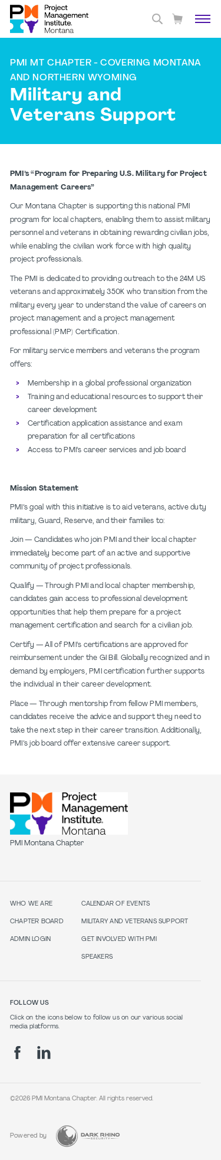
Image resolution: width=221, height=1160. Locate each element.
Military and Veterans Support (134, 922)
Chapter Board (37, 922)
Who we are (31, 904)
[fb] (17, 1052)
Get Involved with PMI (118, 939)
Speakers (97, 957)
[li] (44, 1052)
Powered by (28, 1136)
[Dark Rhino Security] (88, 1136)
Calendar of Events (115, 904)
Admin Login (30, 939)
